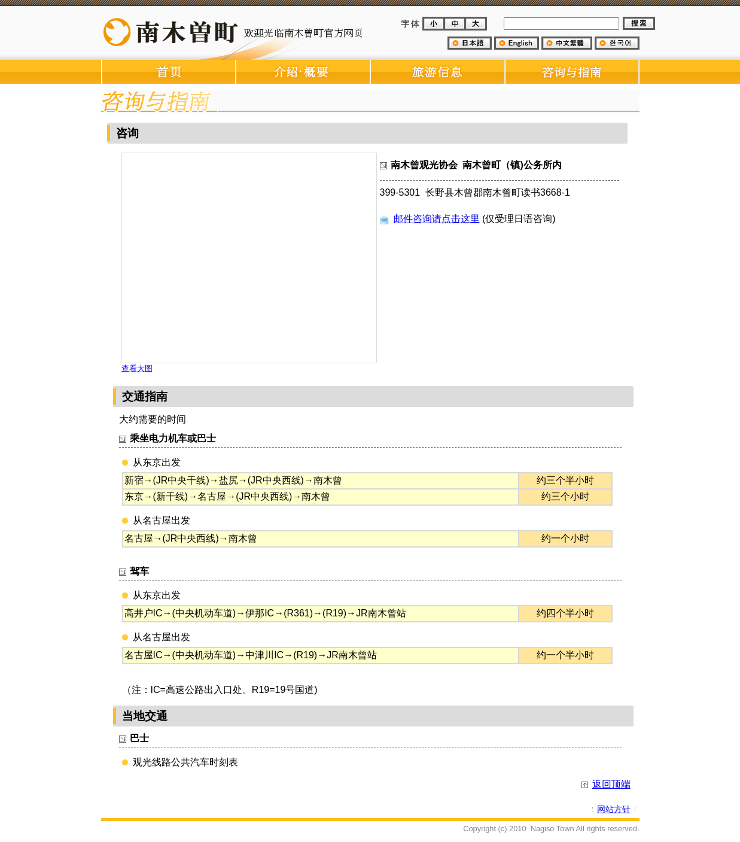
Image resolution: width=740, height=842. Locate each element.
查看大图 (137, 368)
